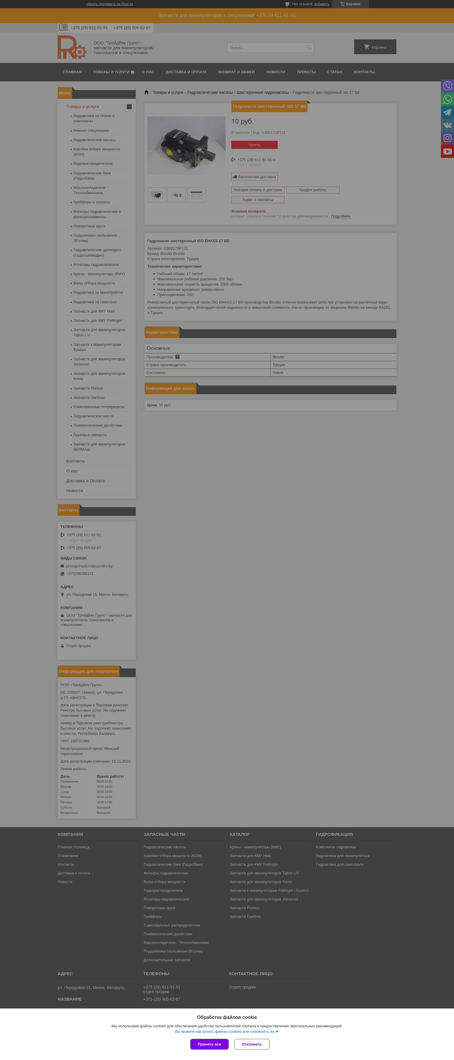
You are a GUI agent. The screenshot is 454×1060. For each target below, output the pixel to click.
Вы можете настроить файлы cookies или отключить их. (225, 1031)
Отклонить (252, 1044)
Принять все (209, 1044)
